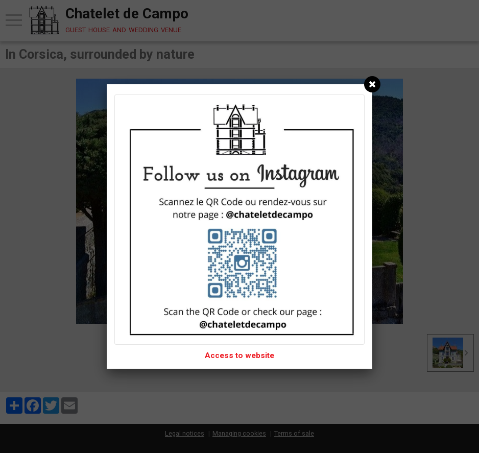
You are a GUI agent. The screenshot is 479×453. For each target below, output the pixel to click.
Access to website (239, 355)
